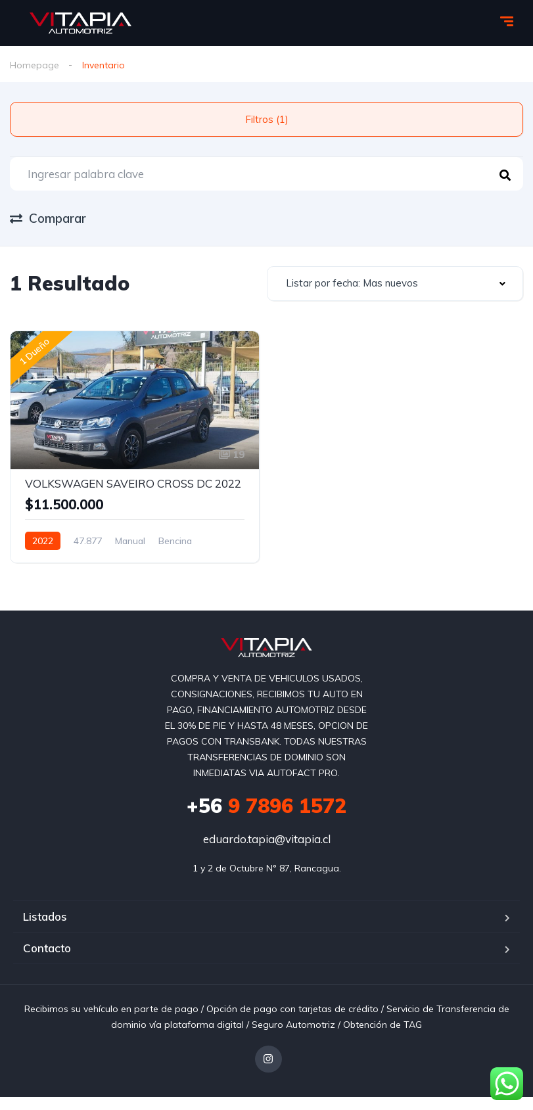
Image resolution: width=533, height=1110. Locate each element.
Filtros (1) (267, 119)
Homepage (34, 65)
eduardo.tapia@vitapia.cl (267, 839)
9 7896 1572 (266, 805)
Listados (45, 916)
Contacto (47, 948)
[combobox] (395, 283)
